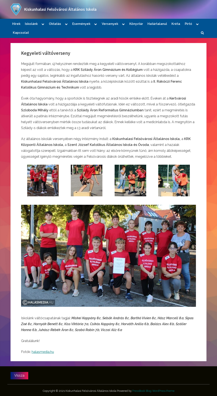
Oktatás (55, 24)
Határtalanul (157, 24)
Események (81, 24)
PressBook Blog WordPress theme (153, 390)
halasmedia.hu (43, 352)
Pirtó (188, 24)
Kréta (175, 24)
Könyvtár (136, 24)
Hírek (16, 24)
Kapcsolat (21, 33)
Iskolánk (31, 24)
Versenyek (110, 24)
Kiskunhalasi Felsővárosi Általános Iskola (60, 9)
